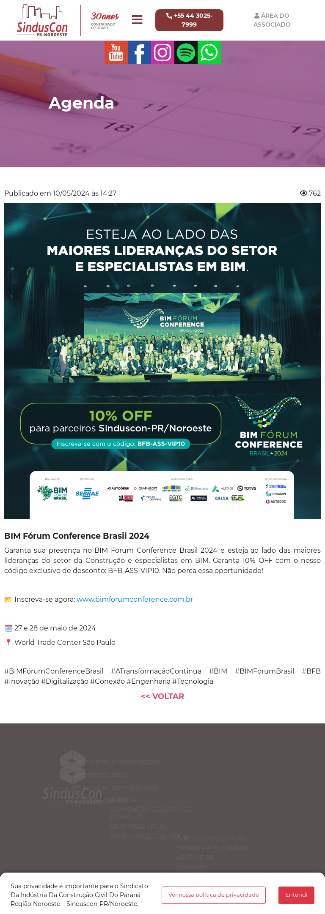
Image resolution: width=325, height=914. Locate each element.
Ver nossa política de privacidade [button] (213, 895)
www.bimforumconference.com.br (135, 599)
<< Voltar (162, 696)
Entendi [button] (296, 895)
